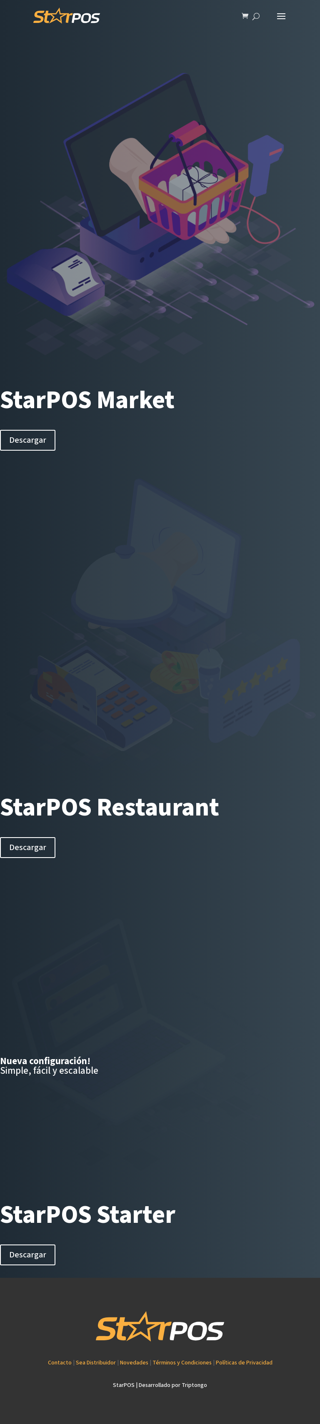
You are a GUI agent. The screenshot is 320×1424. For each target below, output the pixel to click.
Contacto (60, 1363)
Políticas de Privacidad (244, 1363)
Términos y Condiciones (182, 1363)
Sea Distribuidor (96, 1363)
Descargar (27, 440)
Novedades (134, 1363)
